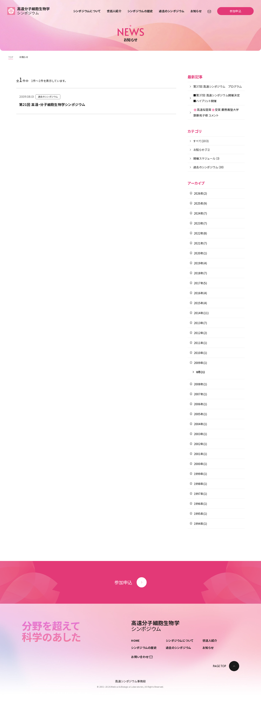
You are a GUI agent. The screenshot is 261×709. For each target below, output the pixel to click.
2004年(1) (200, 424)
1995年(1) (200, 514)
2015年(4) (200, 303)
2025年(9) (200, 203)
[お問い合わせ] (209, 11)
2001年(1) (200, 454)
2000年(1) (200, 464)
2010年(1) (200, 353)
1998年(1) (200, 484)
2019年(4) (200, 263)
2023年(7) (200, 223)
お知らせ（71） (201, 150)
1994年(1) (200, 524)
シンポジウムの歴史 (140, 11)
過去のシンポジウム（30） (209, 167)
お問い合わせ (142, 657)
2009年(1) (200, 363)
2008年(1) (200, 384)
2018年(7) (200, 273)
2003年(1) (200, 434)
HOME (135, 640)
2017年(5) (200, 283)
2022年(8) (200, 233)
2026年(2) (200, 193)
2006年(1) (200, 404)
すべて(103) (201, 141)
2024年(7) (200, 213)
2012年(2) (200, 333)
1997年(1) (200, 494)
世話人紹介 (114, 11)
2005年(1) (200, 414)
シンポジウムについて (87, 11)
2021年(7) (200, 243)
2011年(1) (200, 343)
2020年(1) (200, 253)
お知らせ (195, 11)
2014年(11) (201, 313)
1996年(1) (200, 504)
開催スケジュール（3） (206, 158)
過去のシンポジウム (171, 11)
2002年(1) (200, 444)
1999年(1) (200, 474)
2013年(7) (200, 323)
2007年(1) (200, 394)
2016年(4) (200, 293)
